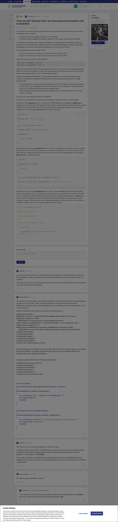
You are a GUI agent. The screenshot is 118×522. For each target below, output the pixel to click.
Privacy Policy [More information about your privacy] (27, 521)
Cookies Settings (83, 514)
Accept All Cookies (97, 514)
